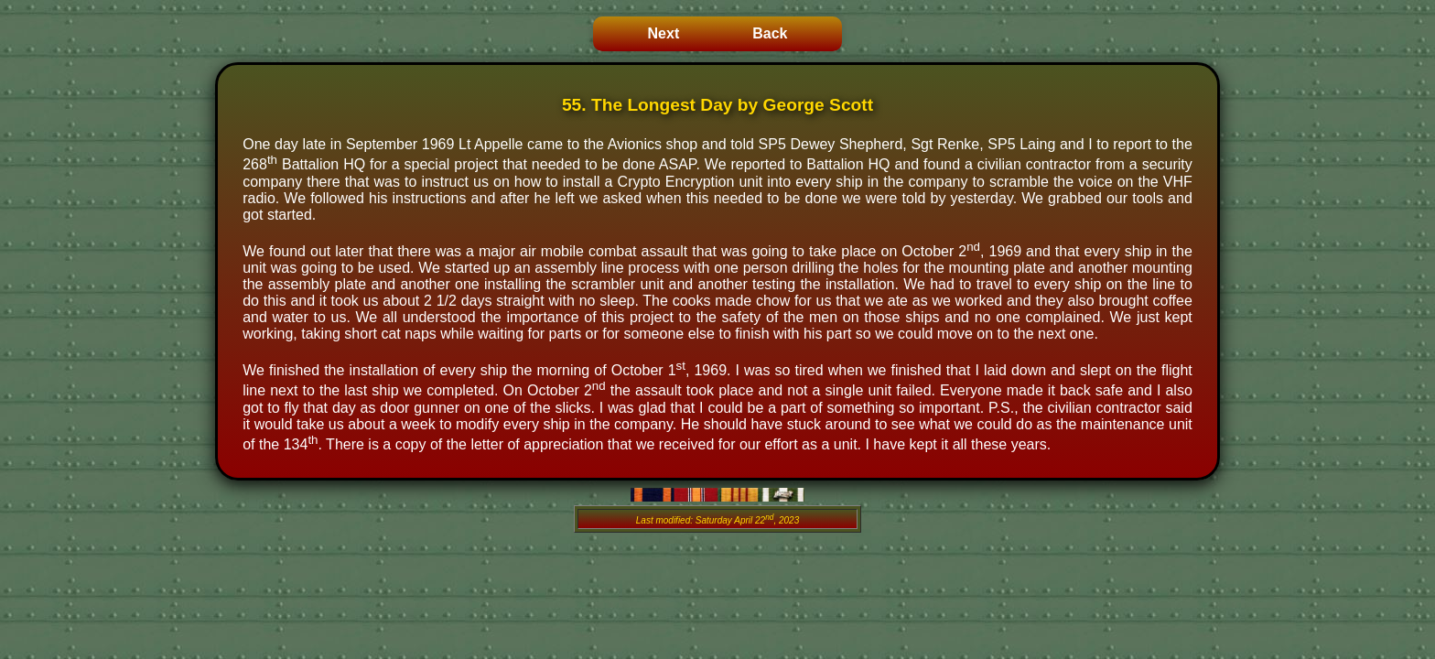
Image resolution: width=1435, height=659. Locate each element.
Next (664, 33)
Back (769, 33)
